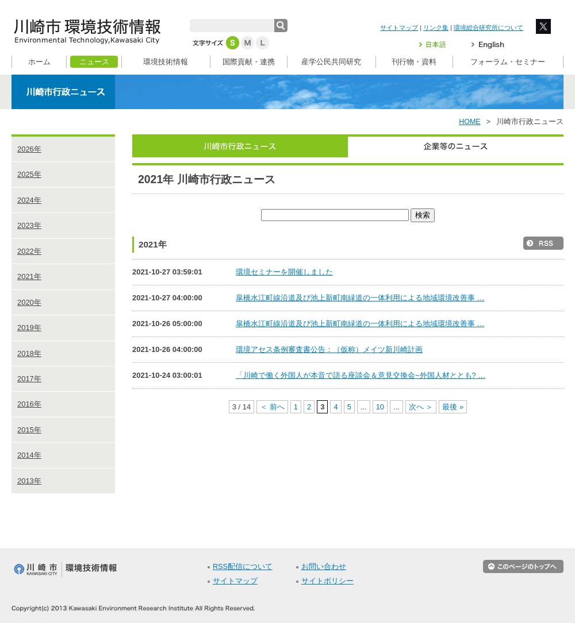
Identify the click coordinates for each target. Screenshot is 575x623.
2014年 (29, 455)
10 (380, 407)
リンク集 (435, 27)
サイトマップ (399, 27)
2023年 (29, 225)
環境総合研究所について (488, 27)
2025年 (29, 174)
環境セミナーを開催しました (284, 272)
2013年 (29, 481)
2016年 (29, 404)
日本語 (439, 44)
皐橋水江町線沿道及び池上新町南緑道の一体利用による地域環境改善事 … (360, 297)
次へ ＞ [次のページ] (421, 407)
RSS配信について (243, 567)
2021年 (29, 276)
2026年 (29, 149)
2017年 (29, 378)
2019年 (29, 327)
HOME (470, 122)
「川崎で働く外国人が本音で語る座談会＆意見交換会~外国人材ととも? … (360, 375)
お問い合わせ (323, 567)
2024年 (29, 200)
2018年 (29, 353)
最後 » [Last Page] (452, 407)
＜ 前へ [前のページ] (272, 407)
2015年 (29, 429)
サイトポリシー (327, 581)
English (488, 44)
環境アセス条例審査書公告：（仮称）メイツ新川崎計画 (329, 349)
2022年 (29, 251)
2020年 (29, 302)
